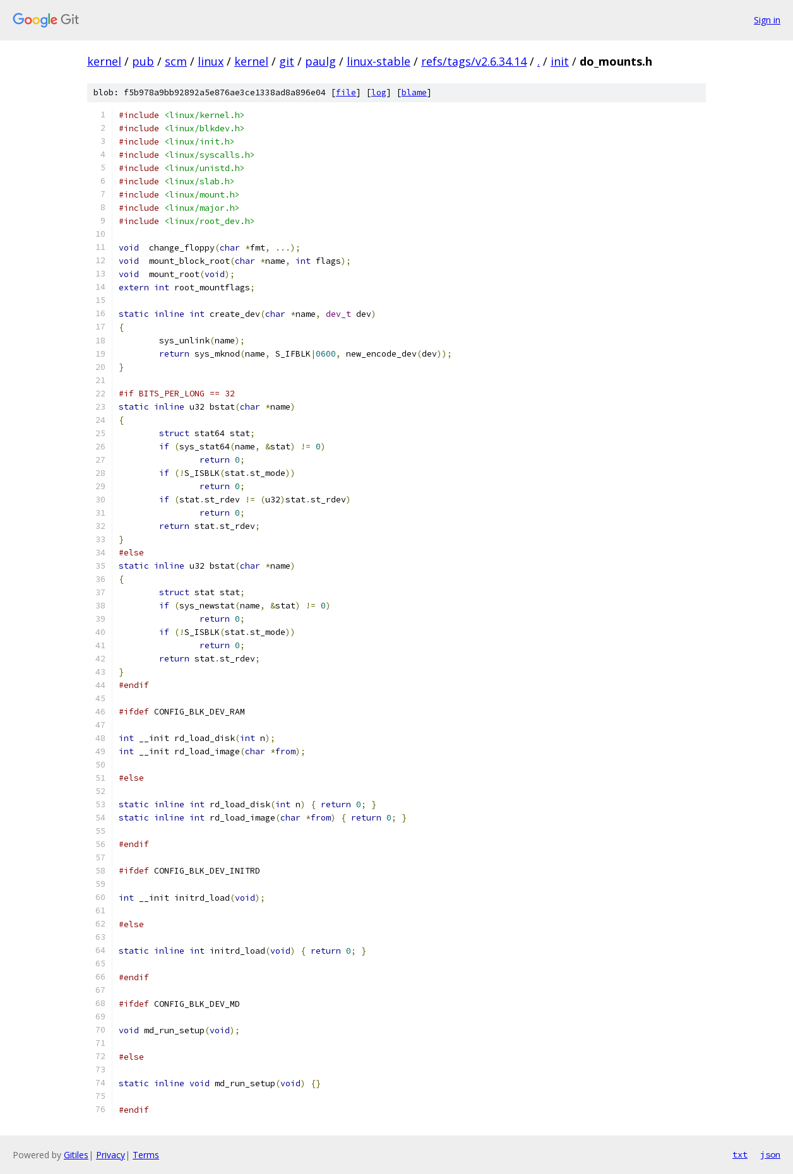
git (286, 61)
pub (143, 61)
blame (414, 92)
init (560, 61)
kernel (104, 61)
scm (176, 61)
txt (740, 1154)
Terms (146, 1155)
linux (211, 61)
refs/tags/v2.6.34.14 (474, 61)
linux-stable (378, 61)
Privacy (110, 1155)
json (770, 1154)
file (346, 92)
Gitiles (76, 1155)
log (378, 92)
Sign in (767, 20)
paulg (320, 61)
